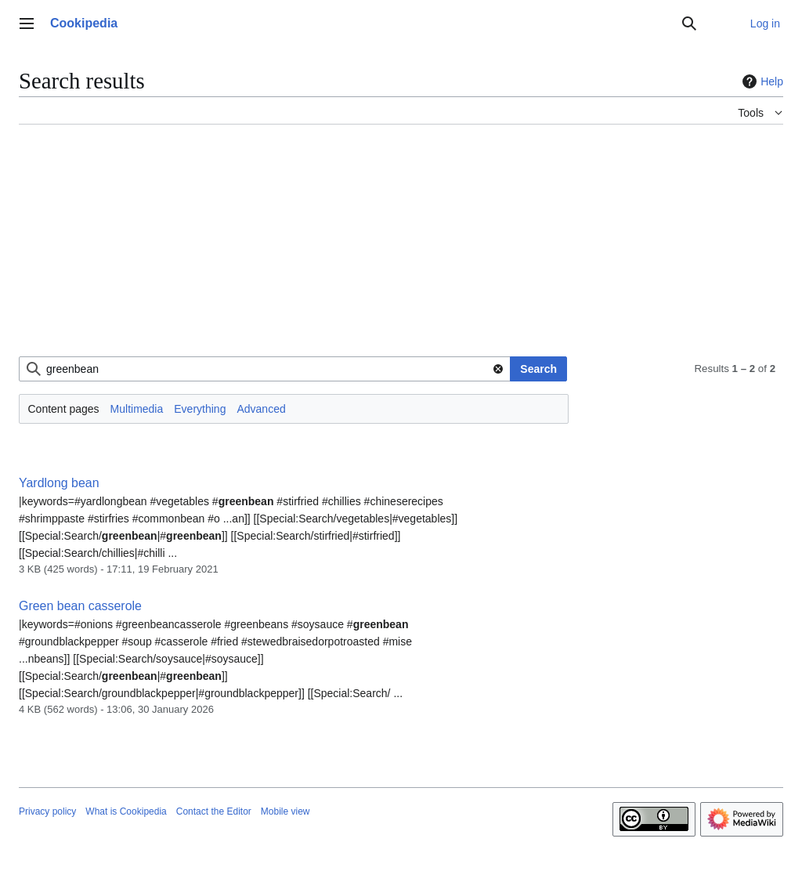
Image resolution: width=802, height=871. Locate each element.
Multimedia (137, 409)
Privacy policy (47, 811)
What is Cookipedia (125, 811)
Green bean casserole (80, 606)
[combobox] (265, 368)
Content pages (63, 409)
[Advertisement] (401, 246)
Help (761, 81)
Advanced (261, 409)
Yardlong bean (59, 483)
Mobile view (285, 811)
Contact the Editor (213, 811)
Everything (200, 409)
